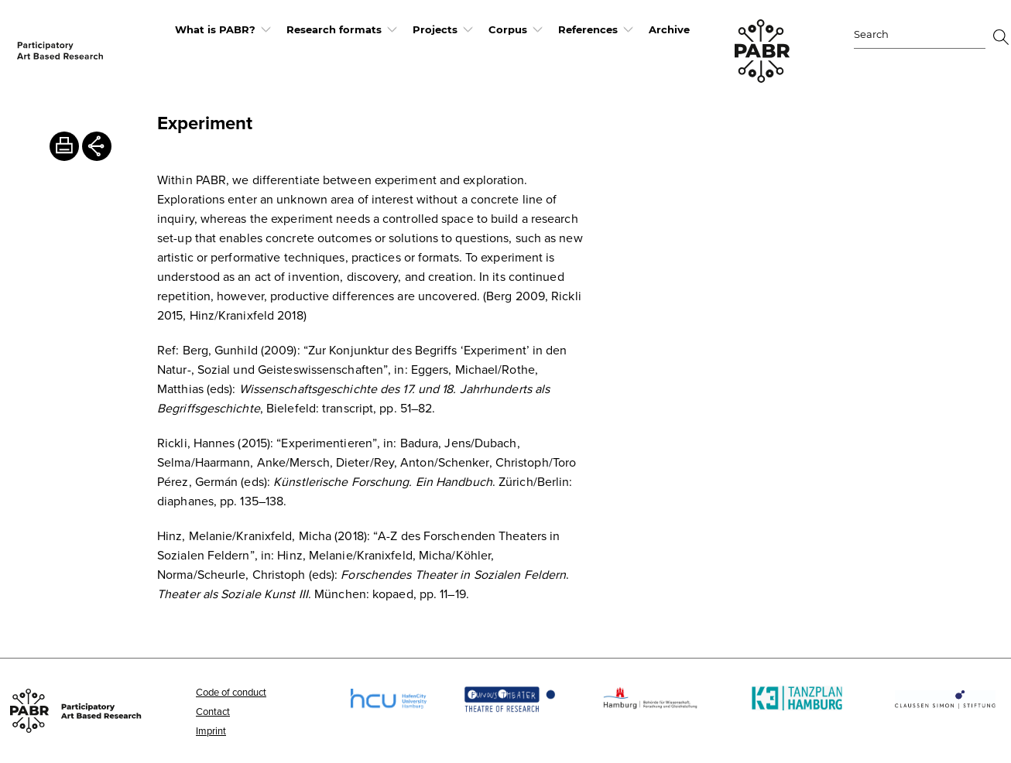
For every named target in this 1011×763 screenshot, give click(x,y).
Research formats (334, 29)
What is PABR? (215, 29)
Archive (669, 29)
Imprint (211, 730)
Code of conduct (231, 692)
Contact (213, 711)
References (588, 29)
